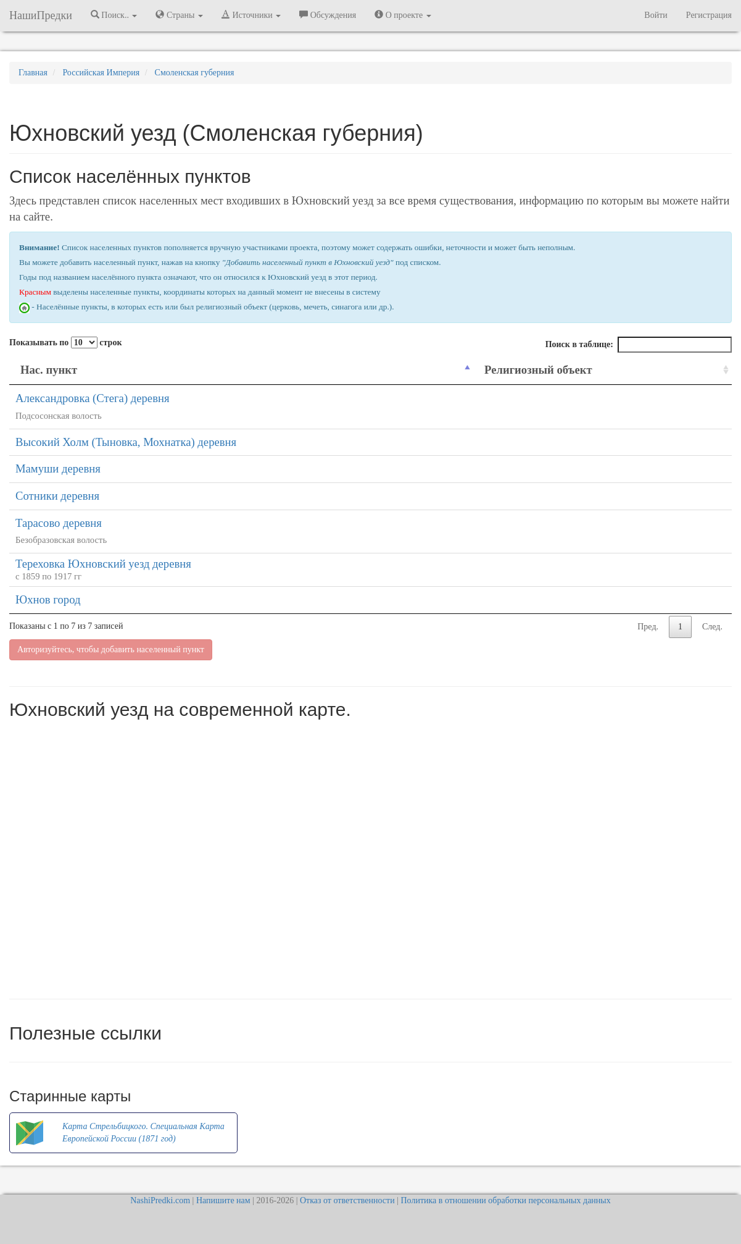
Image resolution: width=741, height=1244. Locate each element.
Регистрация (709, 15)
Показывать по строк (65, 342)
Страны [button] (179, 15)
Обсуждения (327, 15)
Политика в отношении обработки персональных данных (505, 1200)
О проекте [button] (403, 15)
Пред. (647, 626)
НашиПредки (40, 15)
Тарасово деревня (58, 522)
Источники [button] (251, 15)
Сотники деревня (57, 495)
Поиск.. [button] (114, 15)
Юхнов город (47, 599)
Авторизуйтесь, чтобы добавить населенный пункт (110, 649)
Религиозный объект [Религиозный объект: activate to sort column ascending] (538, 369)
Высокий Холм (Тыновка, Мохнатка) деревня (125, 441)
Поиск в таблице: (638, 345)
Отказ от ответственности (347, 1200)
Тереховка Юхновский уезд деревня (103, 563)
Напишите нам (223, 1200)
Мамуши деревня (58, 468)
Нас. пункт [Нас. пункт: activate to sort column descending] (48, 369)
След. (712, 626)
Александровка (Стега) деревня (92, 398)
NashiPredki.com (160, 1200)
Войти (655, 15)
